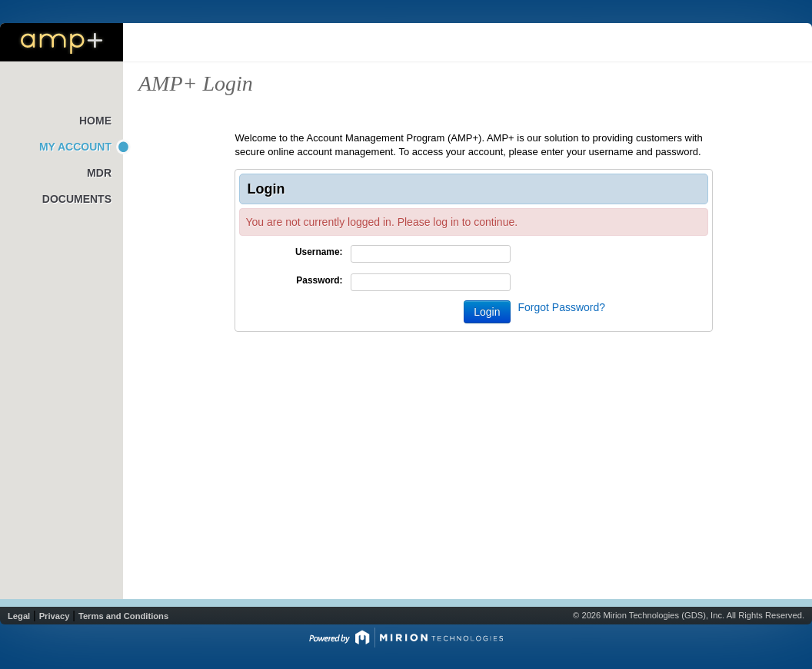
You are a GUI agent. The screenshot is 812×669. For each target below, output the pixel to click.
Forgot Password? (562, 307)
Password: (319, 280)
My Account (75, 147)
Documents (76, 199)
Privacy (54, 616)
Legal (19, 616)
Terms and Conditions (123, 616)
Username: (318, 252)
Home (95, 120)
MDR (99, 173)
